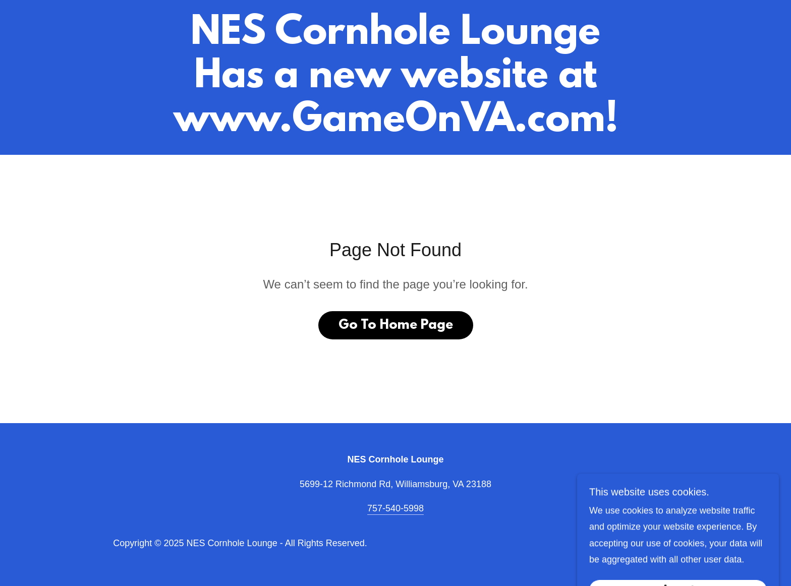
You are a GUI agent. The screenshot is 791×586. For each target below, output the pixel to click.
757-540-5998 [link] (395, 508)
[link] (396, 128)
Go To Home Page (395, 325)
